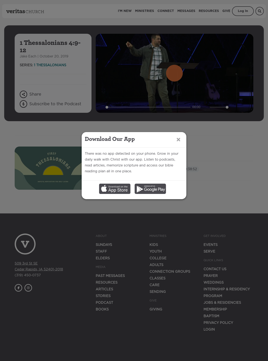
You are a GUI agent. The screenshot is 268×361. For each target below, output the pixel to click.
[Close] (178, 154)
